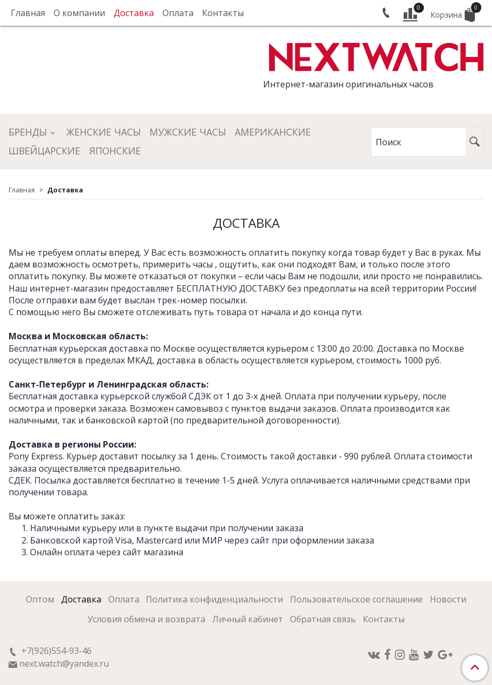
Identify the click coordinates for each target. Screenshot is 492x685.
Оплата (177, 13)
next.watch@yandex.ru (64, 663)
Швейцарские (44, 150)
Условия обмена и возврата (146, 619)
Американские (273, 131)
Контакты (223, 13)
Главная (28, 13)
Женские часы (103, 131)
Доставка (134, 13)
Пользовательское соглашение (356, 599)
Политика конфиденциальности (214, 599)
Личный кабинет (247, 619)
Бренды (28, 131)
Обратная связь (323, 619)
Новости (448, 599)
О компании (79, 13)
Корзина (452, 13)
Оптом (40, 599)
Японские (115, 150)
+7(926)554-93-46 (55, 651)
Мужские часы (188, 131)
